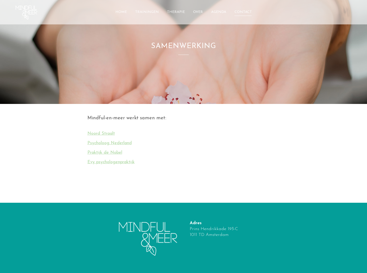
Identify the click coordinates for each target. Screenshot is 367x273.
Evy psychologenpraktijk (111, 162)
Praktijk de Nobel (104, 152)
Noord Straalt (101, 133)
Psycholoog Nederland (109, 143)
